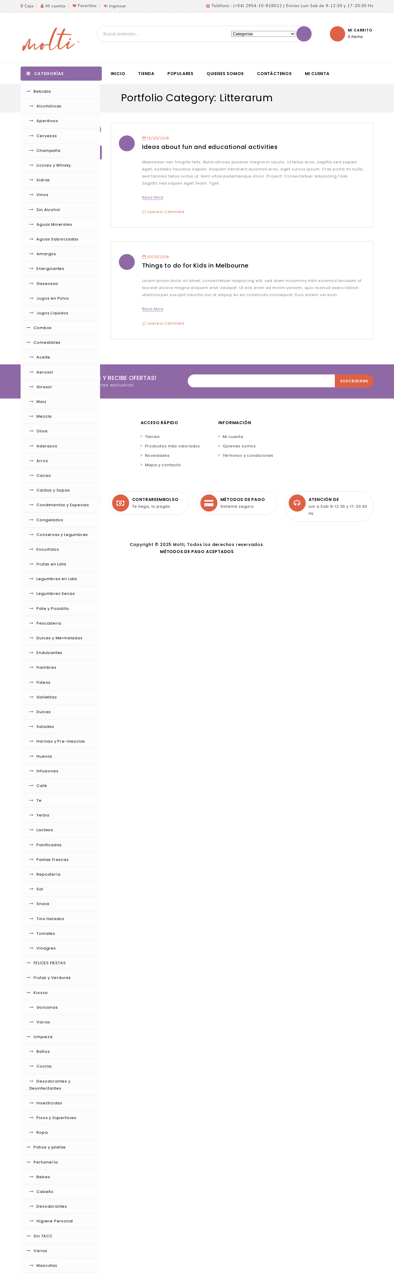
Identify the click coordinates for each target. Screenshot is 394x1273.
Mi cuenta (55, 6)
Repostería (48, 874)
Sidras (43, 180)
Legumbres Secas (55, 593)
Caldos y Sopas (53, 490)
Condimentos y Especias (62, 505)
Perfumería (46, 1162)
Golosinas (47, 1007)
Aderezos (46, 446)
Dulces (43, 712)
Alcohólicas (48, 106)
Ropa (42, 1132)
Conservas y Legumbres (62, 534)
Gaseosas (47, 283)
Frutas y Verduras (52, 977)
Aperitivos (47, 121)
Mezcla (44, 416)
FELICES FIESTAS (50, 963)
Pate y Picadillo (52, 608)
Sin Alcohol (48, 210)
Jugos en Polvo (52, 298)
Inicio (118, 74)
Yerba (42, 815)
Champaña (48, 150)
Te (39, 800)
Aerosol (44, 372)
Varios (43, 1022)
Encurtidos (47, 549)
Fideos (43, 682)
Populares (180, 74)
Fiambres (46, 667)
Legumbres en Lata (56, 579)
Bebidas (42, 91)
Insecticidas (49, 1103)
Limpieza (43, 1037)
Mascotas (46, 1265)
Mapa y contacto (163, 465)
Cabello (45, 1191)
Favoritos (87, 6)
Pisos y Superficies (56, 1118)
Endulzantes (49, 652)
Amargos (46, 254)
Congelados (49, 520)
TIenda (152, 436)
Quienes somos (225, 74)
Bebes (43, 1177)
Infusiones (47, 771)
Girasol (44, 387)
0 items (355, 36)
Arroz (42, 461)
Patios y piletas (50, 1147)
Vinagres (46, 948)
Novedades (157, 455)
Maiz (41, 401)
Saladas (45, 726)
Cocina (44, 1066)
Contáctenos (274, 74)
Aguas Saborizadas (57, 239)
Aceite (43, 357)
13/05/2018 (155, 138)
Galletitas (46, 697)
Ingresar (117, 6)
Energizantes (50, 268)
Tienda (146, 74)
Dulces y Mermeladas (59, 638)
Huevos (44, 756)
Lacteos (44, 830)
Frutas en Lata (51, 564)
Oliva (41, 431)
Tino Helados (50, 919)
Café (41, 786)
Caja (29, 6)
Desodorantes (51, 1206)
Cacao (43, 475)
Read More (152, 197)
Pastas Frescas (52, 859)
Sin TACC (43, 1236)
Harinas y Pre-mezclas (60, 741)
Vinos (42, 194)
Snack (42, 904)
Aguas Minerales (54, 224)
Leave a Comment (165, 211)
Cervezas (46, 136)
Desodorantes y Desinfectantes (50, 1084)
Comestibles (47, 342)
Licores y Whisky (53, 165)
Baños (43, 1051)
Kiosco (41, 992)
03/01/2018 (155, 256)
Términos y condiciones (248, 455)
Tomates (45, 933)
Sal (39, 889)
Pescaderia (48, 623)
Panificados (49, 845)
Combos (43, 328)
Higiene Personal (54, 1221)
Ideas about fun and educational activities (210, 147)
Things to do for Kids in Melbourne (195, 265)
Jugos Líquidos (52, 313)
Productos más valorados (172, 446)
